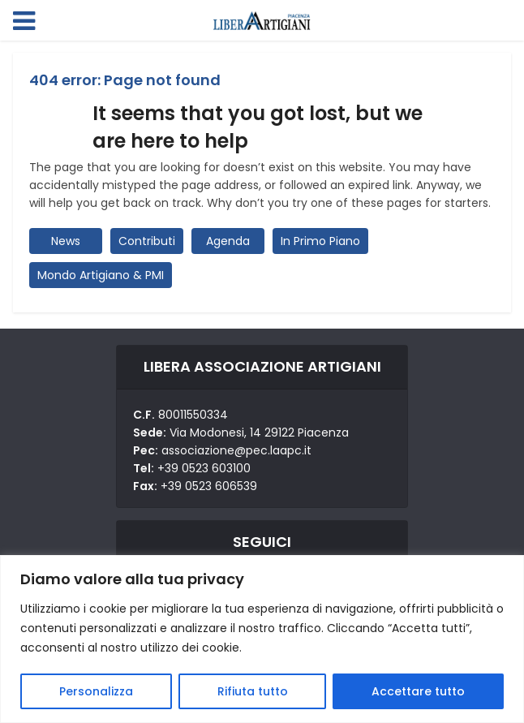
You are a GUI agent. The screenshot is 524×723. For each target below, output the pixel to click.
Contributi (146, 241)
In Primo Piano (320, 241)
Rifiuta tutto (252, 691)
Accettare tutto (418, 691)
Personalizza (96, 691)
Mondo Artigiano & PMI (100, 275)
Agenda (228, 241)
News (65, 241)
